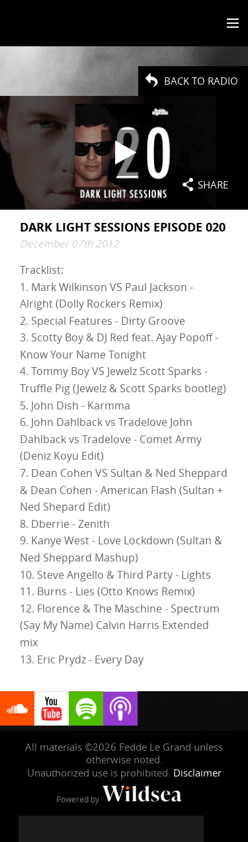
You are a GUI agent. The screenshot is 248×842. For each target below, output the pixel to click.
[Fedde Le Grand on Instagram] (84, 829)
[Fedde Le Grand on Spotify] (164, 829)
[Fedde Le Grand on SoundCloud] (137, 829)
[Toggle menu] (230, 24)
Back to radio (201, 80)
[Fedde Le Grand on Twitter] (58, 829)
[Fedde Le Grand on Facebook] (32, 829)
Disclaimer (197, 772)
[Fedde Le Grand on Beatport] (190, 829)
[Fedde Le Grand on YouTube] (111, 829)
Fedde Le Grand (48, 24)
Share (213, 184)
